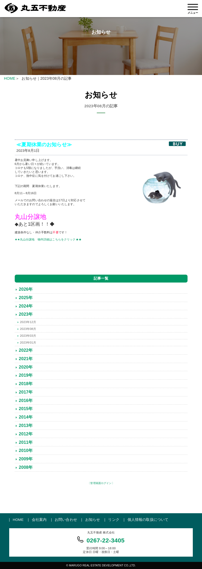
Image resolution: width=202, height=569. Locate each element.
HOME (9, 78)
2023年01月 (28, 342)
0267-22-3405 (106, 540)
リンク (113, 520)
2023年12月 (28, 322)
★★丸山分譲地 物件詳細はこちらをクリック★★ (48, 239)
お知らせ (92, 520)
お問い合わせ (66, 520)
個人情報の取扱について (148, 520)
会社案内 (39, 520)
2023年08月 (28, 328)
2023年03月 (28, 335)
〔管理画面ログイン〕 (101, 483)
